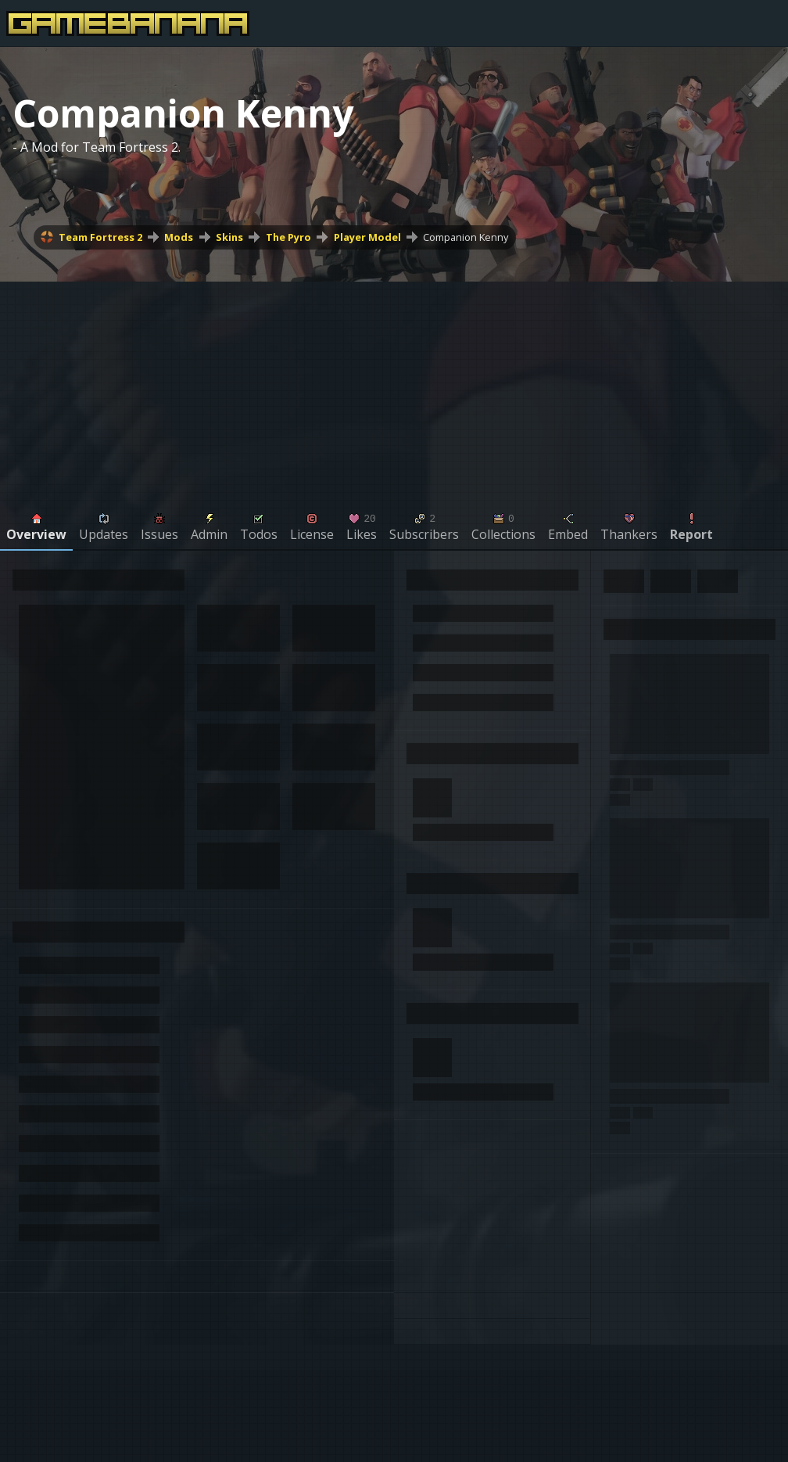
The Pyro (288, 237)
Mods (178, 237)
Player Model (367, 237)
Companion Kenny (465, 237)
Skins (229, 237)
